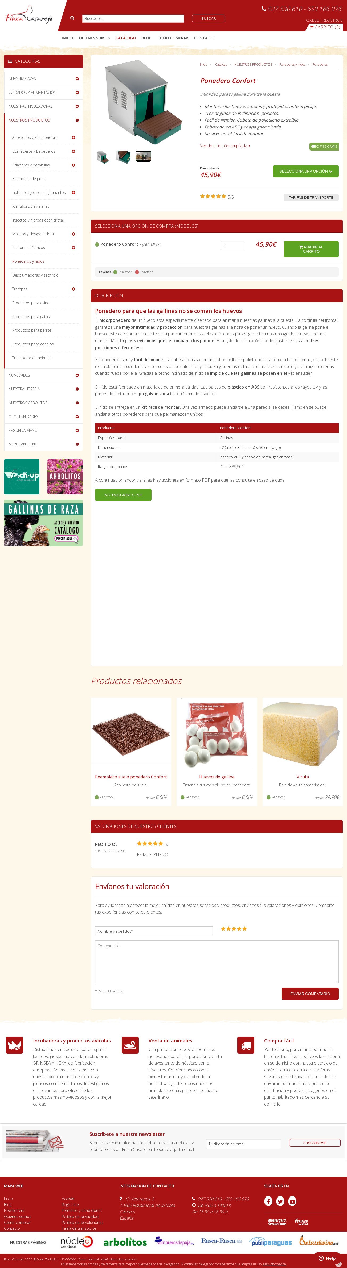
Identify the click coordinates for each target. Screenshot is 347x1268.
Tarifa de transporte (79, 1228)
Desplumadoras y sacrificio (35, 275)
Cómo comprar (17, 1222)
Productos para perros (32, 330)
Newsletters (14, 1210)
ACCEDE (312, 20)
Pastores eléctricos (28, 247)
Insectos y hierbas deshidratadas (40, 220)
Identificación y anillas (30, 206)
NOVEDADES (19, 375)
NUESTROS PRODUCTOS (253, 64)
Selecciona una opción (306, 171)
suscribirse (314, 1143)
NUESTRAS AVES (22, 78)
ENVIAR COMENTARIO (310, 994)
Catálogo (221, 64)
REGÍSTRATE (333, 20)
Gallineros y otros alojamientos (39, 192)
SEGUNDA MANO (23, 430)
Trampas (19, 288)
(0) (324, 27)
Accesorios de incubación (34, 137)
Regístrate (70, 1204)
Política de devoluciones (82, 1222)
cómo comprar (172, 37)
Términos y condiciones (82, 1210)
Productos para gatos (31, 316)
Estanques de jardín (29, 178)
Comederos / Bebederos (33, 151)
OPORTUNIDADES (23, 416)
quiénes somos (94, 37)
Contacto (12, 1228)
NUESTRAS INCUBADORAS (30, 106)
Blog (7, 1204)
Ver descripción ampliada (225, 146)
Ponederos (320, 64)
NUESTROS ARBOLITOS (28, 402)
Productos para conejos (33, 344)
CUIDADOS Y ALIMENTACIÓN (32, 92)
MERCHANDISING (23, 444)
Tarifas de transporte (311, 197)
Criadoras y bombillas (31, 165)
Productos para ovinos (31, 302)
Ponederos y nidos (292, 64)
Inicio (67, 37)
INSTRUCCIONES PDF (123, 495)
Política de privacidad (80, 1216)
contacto (204, 37)
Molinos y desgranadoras (34, 233)
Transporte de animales (32, 357)
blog (147, 37)
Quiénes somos (17, 1216)
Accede (68, 1198)
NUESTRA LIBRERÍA (24, 388)
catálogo (126, 37)
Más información (274, 1264)
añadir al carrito (311, 249)
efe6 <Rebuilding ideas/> (119, 1259)
